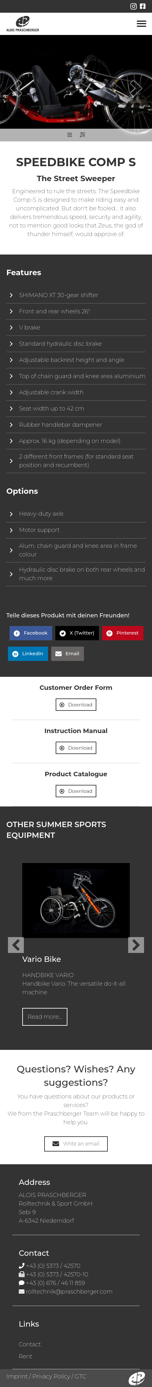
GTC (80, 1376)
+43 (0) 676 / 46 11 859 (55, 1283)
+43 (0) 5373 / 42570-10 (57, 1274)
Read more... (47, 1016)
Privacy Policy (51, 1376)
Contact (30, 1344)
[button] (16, 88)
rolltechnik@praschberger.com (69, 1291)
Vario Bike (41, 959)
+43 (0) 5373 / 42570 (53, 1265)
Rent (25, 1356)
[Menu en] (141, 23)
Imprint (17, 1376)
